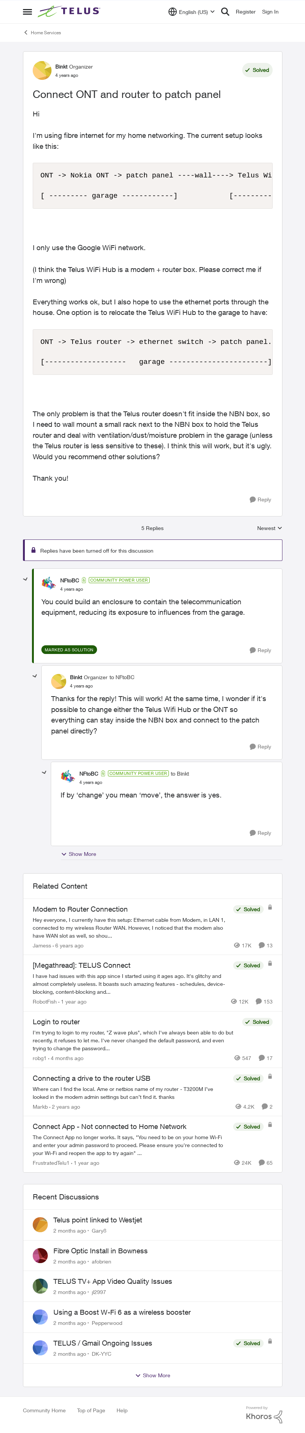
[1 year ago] (72, 1001)
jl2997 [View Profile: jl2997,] (99, 1292)
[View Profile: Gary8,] (40, 1224)
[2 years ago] (64, 1106)
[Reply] (260, 500)
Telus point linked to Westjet (97, 1220)
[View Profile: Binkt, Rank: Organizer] (42, 70)
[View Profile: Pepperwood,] (40, 1317)
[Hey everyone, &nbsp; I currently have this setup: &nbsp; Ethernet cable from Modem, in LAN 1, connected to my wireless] (131, 927)
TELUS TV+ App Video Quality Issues (112, 1281)
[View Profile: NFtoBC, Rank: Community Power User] (48, 584)
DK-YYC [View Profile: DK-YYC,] (101, 1354)
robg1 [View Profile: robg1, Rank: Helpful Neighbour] (40, 1058)
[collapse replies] (25, 579)
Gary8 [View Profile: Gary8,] (99, 1230)
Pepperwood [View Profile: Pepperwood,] (107, 1323)
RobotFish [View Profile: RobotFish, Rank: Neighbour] (45, 1001)
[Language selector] (191, 11)
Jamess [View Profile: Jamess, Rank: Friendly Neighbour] (42, 945)
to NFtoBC (121, 677)
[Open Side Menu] (27, 11)
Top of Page (91, 1410)
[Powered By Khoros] (264, 1415)
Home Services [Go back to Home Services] (42, 32)
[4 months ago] (65, 1058)
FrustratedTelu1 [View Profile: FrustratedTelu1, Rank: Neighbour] (51, 1163)
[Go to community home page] (70, 12)
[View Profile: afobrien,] (40, 1255)
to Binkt (180, 773)
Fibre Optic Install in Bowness (100, 1251)
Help (122, 1410)
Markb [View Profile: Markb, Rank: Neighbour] (40, 1106)
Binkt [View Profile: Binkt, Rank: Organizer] (61, 66)
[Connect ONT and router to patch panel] (71, 589)
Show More (78, 854)
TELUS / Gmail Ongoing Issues (102, 1343)
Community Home (44, 1410)
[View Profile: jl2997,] (40, 1286)
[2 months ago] (69, 1230)
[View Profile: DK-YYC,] (40, 1347)
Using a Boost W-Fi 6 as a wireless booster (122, 1312)
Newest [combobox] (269, 528)
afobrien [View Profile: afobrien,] (101, 1261)
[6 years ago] (68, 945)
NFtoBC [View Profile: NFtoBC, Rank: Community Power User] (69, 580)
